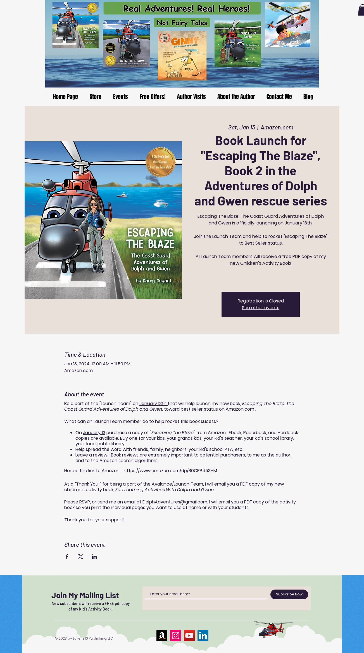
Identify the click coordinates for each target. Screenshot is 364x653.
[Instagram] (175, 635)
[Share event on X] (80, 556)
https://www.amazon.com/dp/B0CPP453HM (170, 470)
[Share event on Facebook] (67, 556)
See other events (260, 307)
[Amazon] (161, 635)
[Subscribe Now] (289, 594)
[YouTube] (189, 635)
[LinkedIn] (203, 635)
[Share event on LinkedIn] (94, 556)
